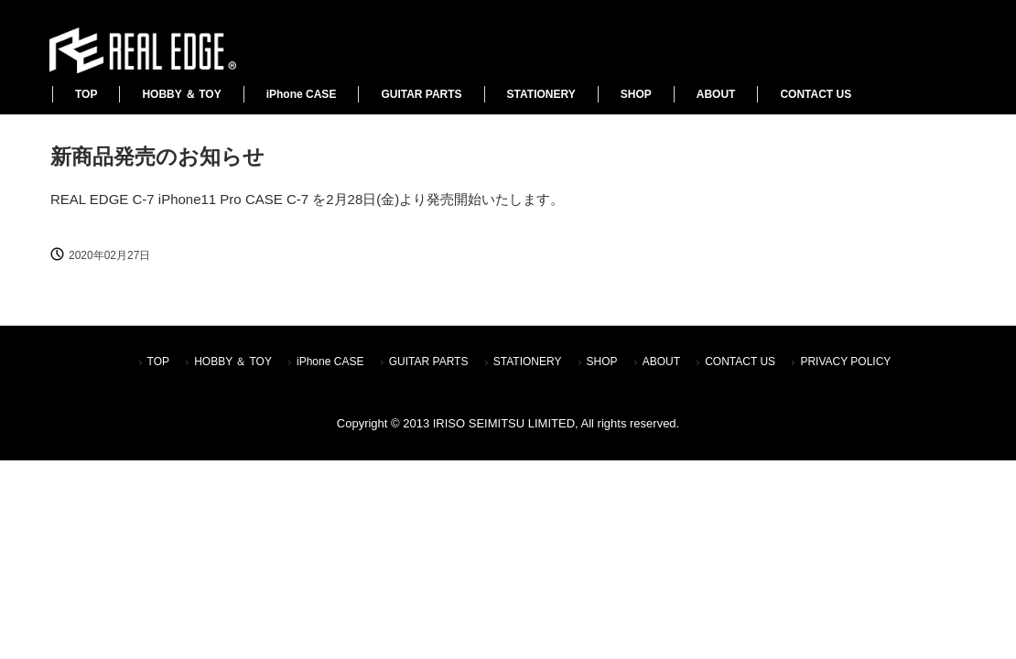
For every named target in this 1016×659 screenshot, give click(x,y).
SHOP (636, 94)
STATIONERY (541, 94)
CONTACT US (815, 94)
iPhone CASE (301, 94)
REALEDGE (142, 50)
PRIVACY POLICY (845, 361)
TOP (86, 94)
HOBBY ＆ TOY (181, 94)
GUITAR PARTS (421, 94)
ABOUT (716, 94)
